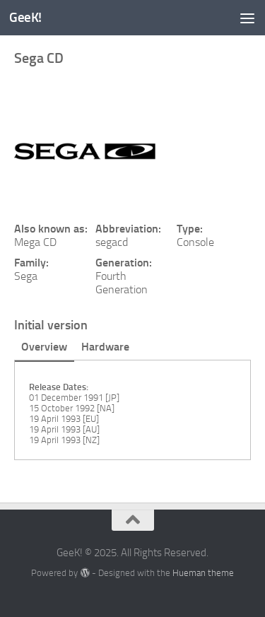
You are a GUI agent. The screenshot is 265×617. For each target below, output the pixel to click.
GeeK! (25, 17)
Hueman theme (203, 573)
